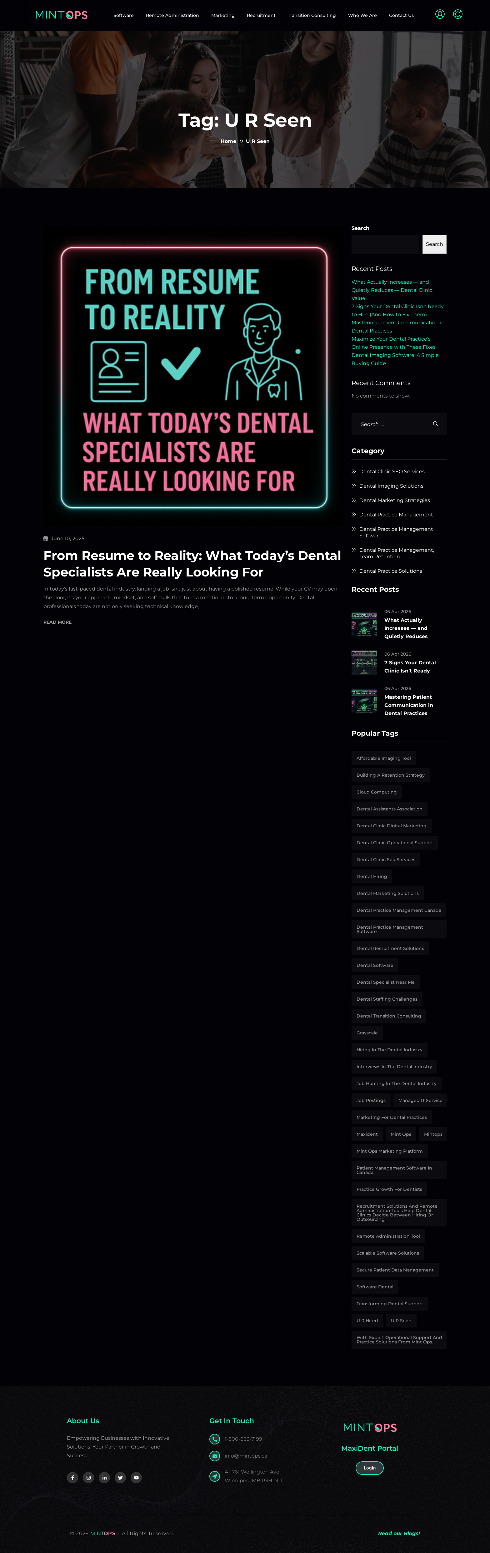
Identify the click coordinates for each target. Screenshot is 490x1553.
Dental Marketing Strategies (394, 500)
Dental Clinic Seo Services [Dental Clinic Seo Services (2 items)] (386, 859)
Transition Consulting (312, 15)
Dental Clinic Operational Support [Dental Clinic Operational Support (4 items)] (395, 842)
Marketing (223, 15)
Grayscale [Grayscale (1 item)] (367, 1033)
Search (360, 228)
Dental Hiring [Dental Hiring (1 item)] (372, 876)
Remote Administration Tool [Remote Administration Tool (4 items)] (388, 1236)
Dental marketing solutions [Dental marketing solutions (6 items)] (388, 893)
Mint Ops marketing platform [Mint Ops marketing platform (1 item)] (390, 1151)
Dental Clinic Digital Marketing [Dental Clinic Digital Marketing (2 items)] (392, 826)
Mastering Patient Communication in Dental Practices (408, 705)
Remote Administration (172, 15)
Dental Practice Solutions (390, 571)
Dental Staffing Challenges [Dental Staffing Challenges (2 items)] (387, 999)
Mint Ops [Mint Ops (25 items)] (401, 1134)
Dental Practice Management (396, 515)
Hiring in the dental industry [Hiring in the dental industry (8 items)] (389, 1050)
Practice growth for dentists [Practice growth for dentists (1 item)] (389, 1189)
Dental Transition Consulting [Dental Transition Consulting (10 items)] (389, 1016)
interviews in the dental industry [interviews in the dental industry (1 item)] (394, 1066)
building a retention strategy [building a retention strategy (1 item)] (391, 775)
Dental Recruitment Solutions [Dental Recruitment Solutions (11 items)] (390, 948)
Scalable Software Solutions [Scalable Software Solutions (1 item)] (388, 1253)
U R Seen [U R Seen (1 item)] (401, 1320)
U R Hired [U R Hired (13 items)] (367, 1320)
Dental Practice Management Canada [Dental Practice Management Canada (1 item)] (399, 910)
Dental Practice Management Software (396, 532)
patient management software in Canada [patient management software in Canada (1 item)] (394, 1170)
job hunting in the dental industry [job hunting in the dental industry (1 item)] (397, 1083)
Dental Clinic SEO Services (392, 472)
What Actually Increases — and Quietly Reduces (406, 628)
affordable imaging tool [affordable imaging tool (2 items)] (384, 758)
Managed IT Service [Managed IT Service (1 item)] (420, 1100)
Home (228, 141)
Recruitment (261, 15)
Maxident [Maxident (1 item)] (367, 1134)
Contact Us (401, 15)
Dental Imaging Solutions (391, 486)
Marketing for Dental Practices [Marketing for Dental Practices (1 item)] (392, 1117)
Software (123, 15)
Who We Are (362, 15)
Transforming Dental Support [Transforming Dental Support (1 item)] (390, 1304)
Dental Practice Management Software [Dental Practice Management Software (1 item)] (390, 929)
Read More (57, 623)
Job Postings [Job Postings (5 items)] (371, 1100)
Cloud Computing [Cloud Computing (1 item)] (377, 792)
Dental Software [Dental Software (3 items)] (375, 965)
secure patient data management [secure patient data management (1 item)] (395, 1270)
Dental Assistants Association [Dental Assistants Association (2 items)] (389, 809)
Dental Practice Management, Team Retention (396, 553)
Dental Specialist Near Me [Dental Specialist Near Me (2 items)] (386, 982)
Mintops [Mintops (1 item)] (433, 1134)
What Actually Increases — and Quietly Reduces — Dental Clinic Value (392, 290)
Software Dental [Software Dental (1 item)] (375, 1287)
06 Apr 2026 (397, 611)
